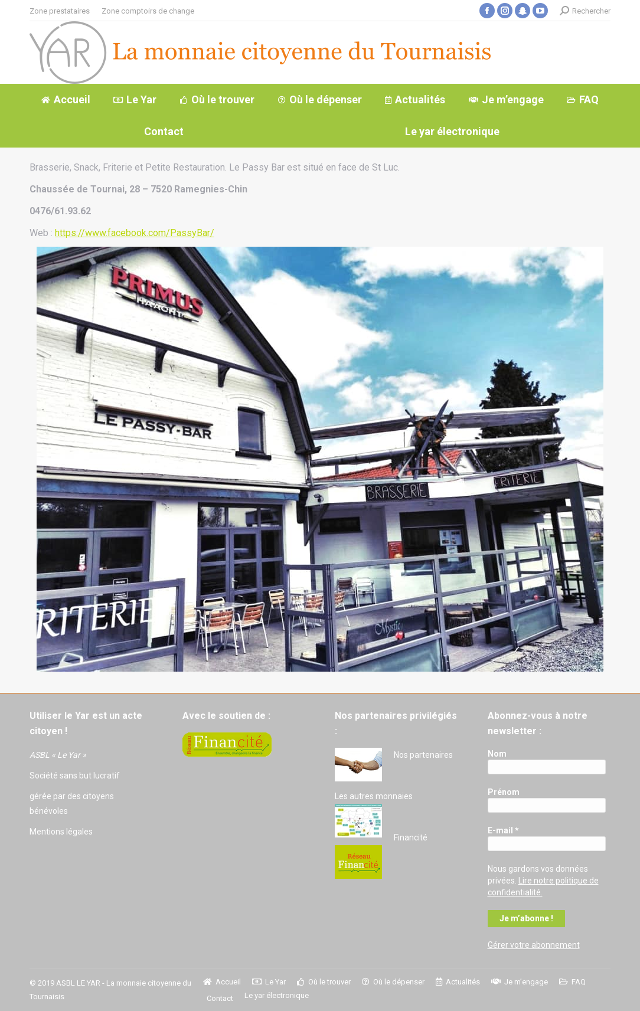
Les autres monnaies (374, 796)
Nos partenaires (423, 755)
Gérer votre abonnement (534, 945)
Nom (497, 753)
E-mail (503, 830)
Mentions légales (61, 831)
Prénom (504, 792)
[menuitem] (60, 11)
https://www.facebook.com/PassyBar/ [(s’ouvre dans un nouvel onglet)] (134, 232)
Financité (410, 837)
